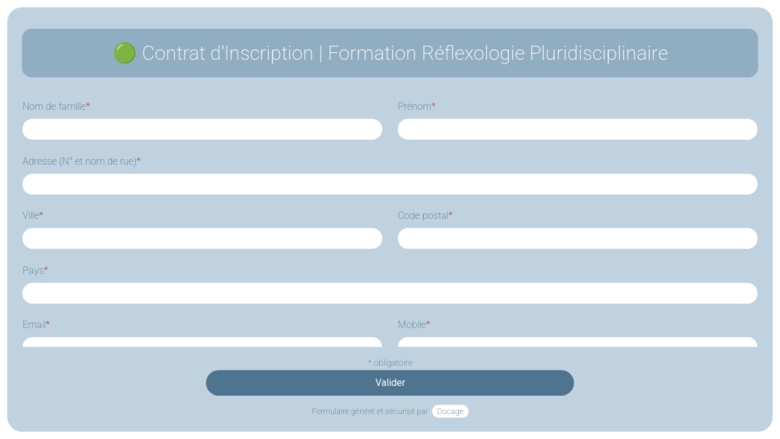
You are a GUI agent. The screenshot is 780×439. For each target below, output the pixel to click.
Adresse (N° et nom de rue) (82, 161)
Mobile (414, 324)
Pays (35, 270)
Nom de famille (56, 106)
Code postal (425, 215)
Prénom (417, 106)
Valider (390, 382)
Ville (33, 215)
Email (36, 324)
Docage (450, 411)
